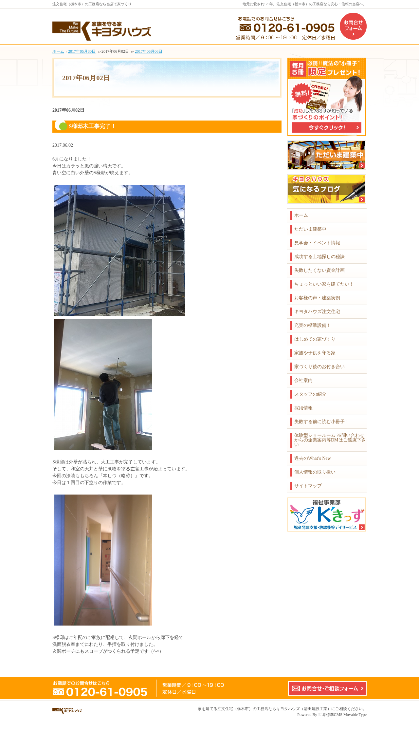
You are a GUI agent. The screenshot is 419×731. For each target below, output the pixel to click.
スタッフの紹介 (310, 394)
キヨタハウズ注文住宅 (317, 311)
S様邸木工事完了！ (92, 126)
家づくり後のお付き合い (319, 366)
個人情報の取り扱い (315, 472)
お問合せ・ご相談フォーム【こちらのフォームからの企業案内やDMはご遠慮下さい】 (327, 688)
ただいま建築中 (310, 229)
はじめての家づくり (315, 339)
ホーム (301, 215)
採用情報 (303, 407)
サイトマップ (308, 485)
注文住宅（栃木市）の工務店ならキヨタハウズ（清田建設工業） (274, 708)
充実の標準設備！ (312, 325)
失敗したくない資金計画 (319, 270)
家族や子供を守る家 (315, 352)
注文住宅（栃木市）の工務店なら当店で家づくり (92, 4)
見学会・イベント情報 (317, 242)
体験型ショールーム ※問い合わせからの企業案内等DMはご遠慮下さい (330, 440)
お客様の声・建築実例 (317, 297)
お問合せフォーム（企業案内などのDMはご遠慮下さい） (353, 26)
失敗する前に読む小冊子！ (321, 421)
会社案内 (303, 380)
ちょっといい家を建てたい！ (324, 284)
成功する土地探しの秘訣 (319, 256)
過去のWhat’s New (312, 458)
